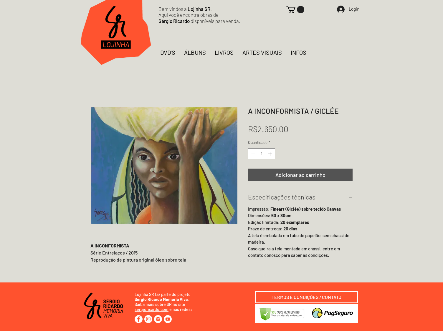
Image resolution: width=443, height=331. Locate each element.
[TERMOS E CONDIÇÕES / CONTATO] (306, 297)
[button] (295, 9)
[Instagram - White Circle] (148, 319)
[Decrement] (252, 154)
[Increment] (270, 154)
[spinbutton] (261, 154)
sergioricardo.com (151, 309)
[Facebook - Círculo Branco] (139, 319)
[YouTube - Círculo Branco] (168, 319)
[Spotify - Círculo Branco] (158, 319)
